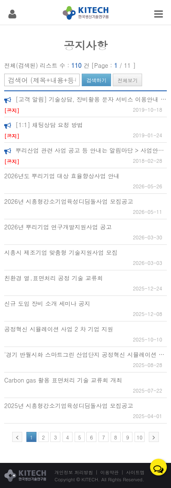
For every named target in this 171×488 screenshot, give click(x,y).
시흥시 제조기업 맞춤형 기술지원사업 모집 (61, 252)
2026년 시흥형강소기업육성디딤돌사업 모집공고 (68, 201)
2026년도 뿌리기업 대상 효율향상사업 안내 (61, 176)
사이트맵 (135, 472)
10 (139, 437)
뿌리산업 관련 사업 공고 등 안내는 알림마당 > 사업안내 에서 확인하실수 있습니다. (85, 150)
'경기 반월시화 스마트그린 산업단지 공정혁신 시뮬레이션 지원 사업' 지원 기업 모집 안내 (85, 354)
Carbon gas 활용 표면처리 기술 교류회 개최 (63, 380)
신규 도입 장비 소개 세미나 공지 (47, 303)
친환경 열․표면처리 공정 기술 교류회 (53, 278)
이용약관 (109, 472)
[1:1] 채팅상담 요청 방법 (43, 125)
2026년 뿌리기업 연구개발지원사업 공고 (58, 227)
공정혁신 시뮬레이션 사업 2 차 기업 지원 (58, 329)
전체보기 (127, 80)
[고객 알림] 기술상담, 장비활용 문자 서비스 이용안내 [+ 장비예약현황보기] (85, 99)
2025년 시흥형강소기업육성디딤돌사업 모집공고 (68, 405)
